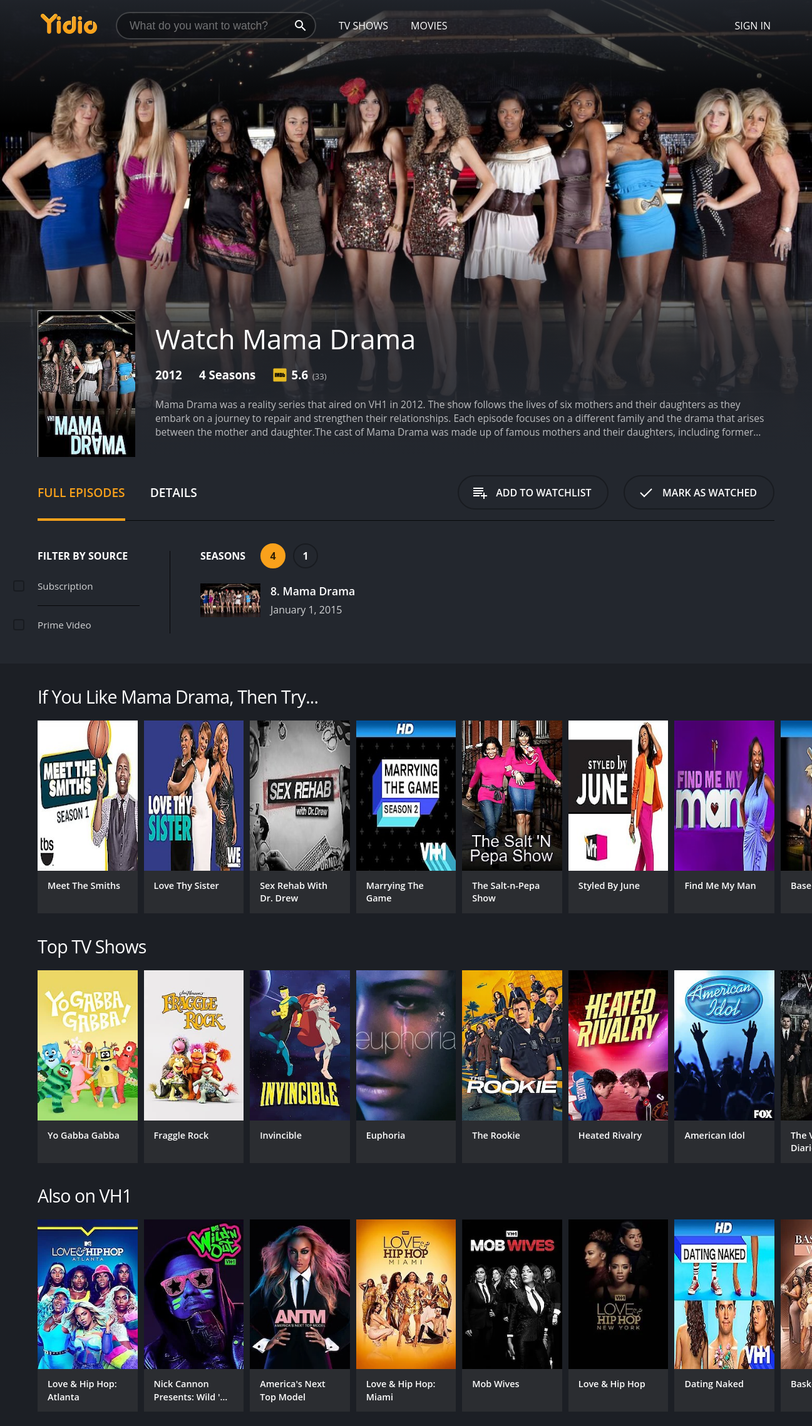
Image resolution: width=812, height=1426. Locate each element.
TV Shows (363, 26)
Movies (429, 26)
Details (173, 492)
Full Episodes (81, 492)
